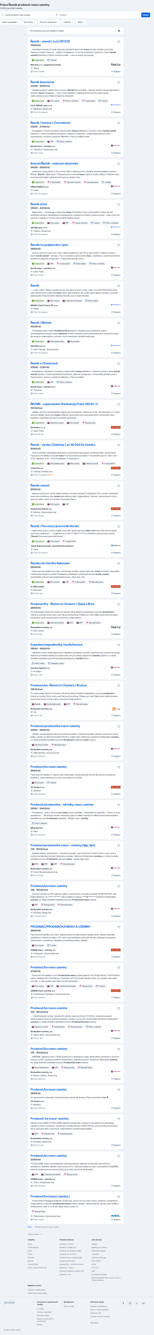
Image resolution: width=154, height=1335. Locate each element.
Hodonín (31, 1257)
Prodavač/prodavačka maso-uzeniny (55, 726)
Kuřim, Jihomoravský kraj (37, 1268)
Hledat (146, 15)
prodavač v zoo (65, 1274)
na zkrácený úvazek (99, 1274)
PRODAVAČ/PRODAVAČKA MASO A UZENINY (61, 926)
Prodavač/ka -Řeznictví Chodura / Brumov (59, 685)
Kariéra (39, 1325)
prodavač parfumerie (67, 1261)
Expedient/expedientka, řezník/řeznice (56, 644)
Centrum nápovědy (44, 1312)
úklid (93, 1271)
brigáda (94, 1244)
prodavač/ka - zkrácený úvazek (71, 1264)
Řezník (35, 285)
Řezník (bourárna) (42, 82)
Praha (30, 1244)
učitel (94, 1264)
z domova (95, 1254)
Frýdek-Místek (33, 1247)
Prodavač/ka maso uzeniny (49, 766)
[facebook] (123, 1303)
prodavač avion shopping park (71, 1257)
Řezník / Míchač (41, 322)
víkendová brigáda (98, 1251)
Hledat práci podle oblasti (37, 1293)
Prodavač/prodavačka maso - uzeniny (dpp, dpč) (63, 845)
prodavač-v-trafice (67, 1268)
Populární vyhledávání (98, 1306)
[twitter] (136, 1303)
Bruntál (30, 1261)
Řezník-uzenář (40, 485)
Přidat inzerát (69, 1306)
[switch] (120, 31)
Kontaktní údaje (43, 1315)
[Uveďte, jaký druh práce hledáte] (26, 15)
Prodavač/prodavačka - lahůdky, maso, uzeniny (62, 804)
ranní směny (96, 1261)
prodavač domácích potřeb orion (72, 1271)
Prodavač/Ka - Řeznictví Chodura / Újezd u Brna (62, 604)
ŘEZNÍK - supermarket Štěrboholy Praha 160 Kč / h (64, 404)
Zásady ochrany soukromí (100, 1316)
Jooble (17, 1330)
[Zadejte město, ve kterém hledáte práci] (80, 15)
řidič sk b (95, 1268)
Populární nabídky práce (36, 1290)
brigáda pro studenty (99, 1247)
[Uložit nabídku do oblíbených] (118, 41)
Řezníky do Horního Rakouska (50, 563)
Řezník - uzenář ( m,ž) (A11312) (50, 41)
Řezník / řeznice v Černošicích (51, 123)
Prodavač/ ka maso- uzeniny (49, 1118)
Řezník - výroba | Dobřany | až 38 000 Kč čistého (63, 444)
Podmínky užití (95, 1313)
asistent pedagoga (99, 1257)
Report (115, 71)
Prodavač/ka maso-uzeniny (49, 886)
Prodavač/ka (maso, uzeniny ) (50, 1196)
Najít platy (94, 1323)
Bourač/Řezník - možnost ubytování (54, 163)
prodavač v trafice (67, 1244)
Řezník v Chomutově (44, 363)
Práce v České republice (99, 1310)
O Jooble (40, 1309)
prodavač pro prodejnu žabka (70, 1251)
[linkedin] (143, 1303)
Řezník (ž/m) (39, 204)
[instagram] (130, 1303)
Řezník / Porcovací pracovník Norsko (55, 526)
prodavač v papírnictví (68, 1247)
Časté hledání (35, 1234)
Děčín (30, 1251)
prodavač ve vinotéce (68, 1254)
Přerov (30, 1254)
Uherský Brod (33, 1264)
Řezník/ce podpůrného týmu (49, 245)
